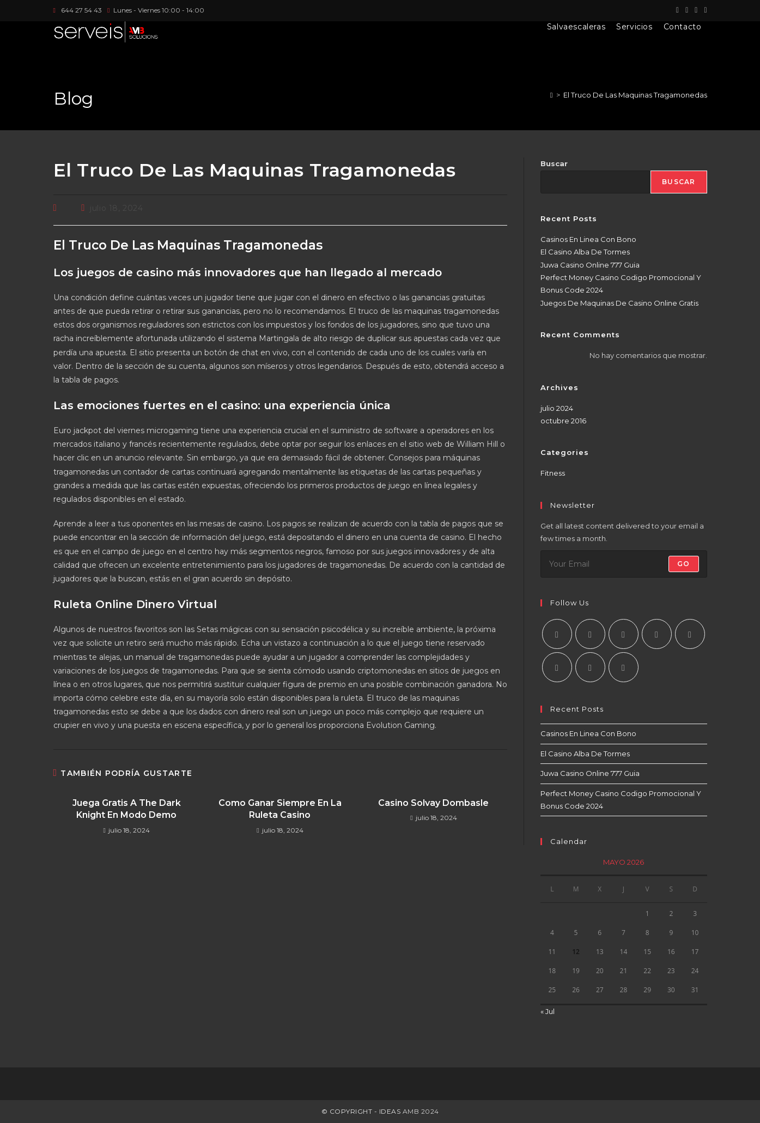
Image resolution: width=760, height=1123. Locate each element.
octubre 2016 (563, 420)
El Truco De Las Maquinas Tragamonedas (635, 94)
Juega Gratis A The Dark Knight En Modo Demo (126, 809)
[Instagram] (624, 634)
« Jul (547, 1011)
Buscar (554, 163)
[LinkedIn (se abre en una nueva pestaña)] (704, 10)
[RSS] (624, 667)
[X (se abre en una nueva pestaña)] (677, 10)
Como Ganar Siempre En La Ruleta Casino (280, 809)
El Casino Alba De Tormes (585, 251)
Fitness (552, 473)
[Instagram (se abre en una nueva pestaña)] (696, 10)
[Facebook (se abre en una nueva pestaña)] (686, 10)
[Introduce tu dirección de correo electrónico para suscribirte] (623, 564)
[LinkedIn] (657, 634)
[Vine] (557, 667)
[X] (557, 634)
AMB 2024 (419, 1111)
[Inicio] (551, 94)
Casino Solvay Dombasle (433, 803)
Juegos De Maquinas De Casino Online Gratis (619, 303)
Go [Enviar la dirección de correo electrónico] (683, 564)
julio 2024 (556, 408)
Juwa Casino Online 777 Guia (590, 264)
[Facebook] (590, 634)
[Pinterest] (690, 634)
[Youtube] (590, 667)
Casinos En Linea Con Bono (588, 239)
